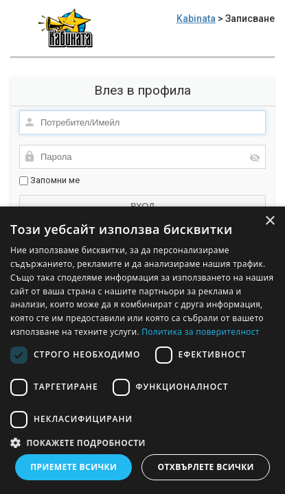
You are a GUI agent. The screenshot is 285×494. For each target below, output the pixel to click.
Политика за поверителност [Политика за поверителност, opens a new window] (200, 332)
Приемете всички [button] (73, 467)
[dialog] (142, 350)
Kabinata (196, 18)
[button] (142, 442)
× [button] (269, 221)
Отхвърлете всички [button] (206, 467)
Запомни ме (49, 180)
